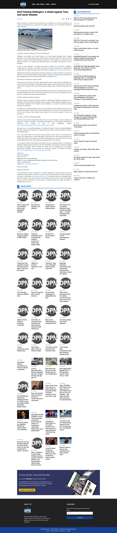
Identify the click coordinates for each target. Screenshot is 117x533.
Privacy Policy (54, 531)
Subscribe (79, 517)
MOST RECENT (40, 4)
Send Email (23, 156)
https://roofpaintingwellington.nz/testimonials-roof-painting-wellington (35, 125)
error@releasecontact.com (40, 176)
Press (47, 4)
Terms (47, 531)
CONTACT (53, 4)
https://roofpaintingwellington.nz (62, 70)
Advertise (62, 531)
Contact (68, 531)
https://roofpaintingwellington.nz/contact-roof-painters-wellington (34, 150)
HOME (33, 4)
